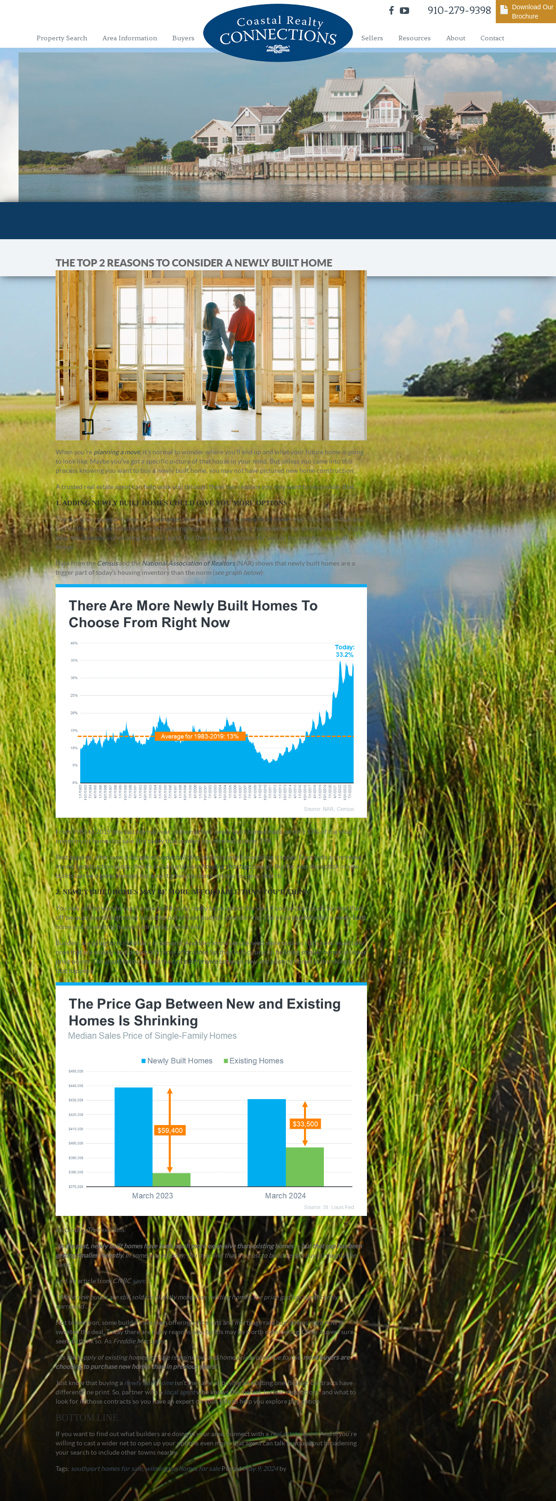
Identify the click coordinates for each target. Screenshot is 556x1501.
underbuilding (178, 857)
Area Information (129, 38)
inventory (95, 537)
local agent (179, 1392)
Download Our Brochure (533, 11)
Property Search (62, 38)
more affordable (184, 952)
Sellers (372, 38)
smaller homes (321, 952)
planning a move (117, 452)
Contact (492, 38)
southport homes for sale (106, 1468)
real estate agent (293, 1433)
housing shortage (226, 866)
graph (113, 961)
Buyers (183, 38)
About (455, 38)
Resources (414, 38)
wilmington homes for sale (182, 1468)
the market (165, 519)
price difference (195, 961)
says (139, 1281)
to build (120, 943)
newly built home (264, 519)
